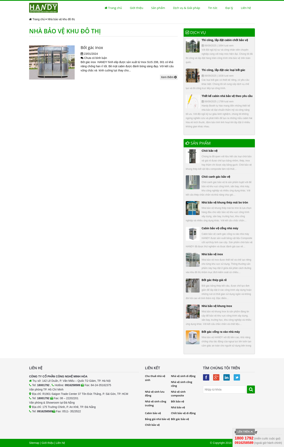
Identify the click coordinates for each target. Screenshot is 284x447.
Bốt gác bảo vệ (180, 419)
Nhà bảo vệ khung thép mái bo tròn (225, 202)
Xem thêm (169, 77)
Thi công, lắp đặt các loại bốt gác (223, 70)
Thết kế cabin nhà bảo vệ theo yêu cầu (227, 96)
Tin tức (212, 8)
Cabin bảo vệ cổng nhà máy (220, 228)
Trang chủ (113, 8)
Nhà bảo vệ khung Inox (217, 306)
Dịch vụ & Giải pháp (186, 8)
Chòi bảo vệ (209, 150)
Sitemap (34, 442)
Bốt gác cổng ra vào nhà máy (221, 331)
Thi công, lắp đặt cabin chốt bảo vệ (225, 40)
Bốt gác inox (92, 47)
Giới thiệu (136, 8)
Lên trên (245, 431)
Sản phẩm (158, 8)
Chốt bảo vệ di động (183, 413)
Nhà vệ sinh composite (178, 393)
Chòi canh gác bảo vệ (216, 176)
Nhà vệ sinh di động (183, 376)
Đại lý (229, 8)
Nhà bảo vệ (178, 407)
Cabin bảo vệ (153, 413)
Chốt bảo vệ (152, 425)
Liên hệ (246, 8)
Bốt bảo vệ (177, 401)
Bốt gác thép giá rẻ (214, 280)
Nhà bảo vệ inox (212, 254)
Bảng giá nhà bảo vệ (157, 419)
